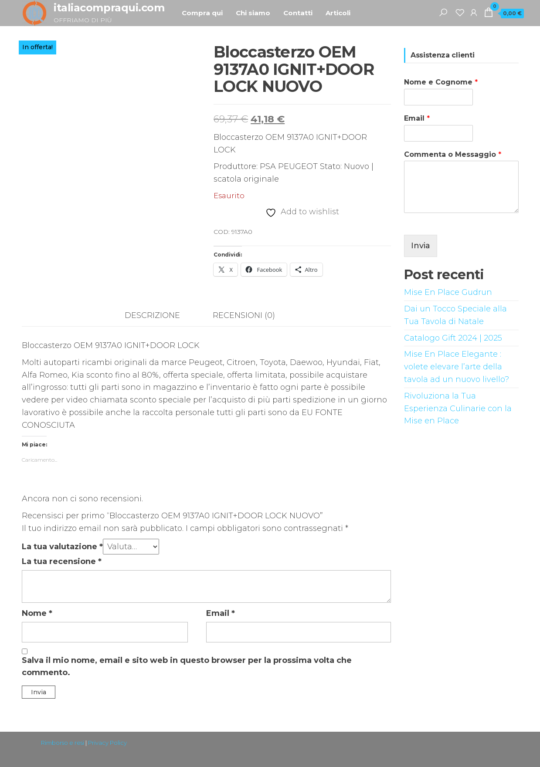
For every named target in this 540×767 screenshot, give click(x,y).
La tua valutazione (62, 546)
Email (220, 613)
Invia (420, 245)
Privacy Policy (107, 742)
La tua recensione (62, 561)
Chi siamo (253, 13)
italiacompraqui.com (109, 7)
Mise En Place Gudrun (448, 292)
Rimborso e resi (62, 742)
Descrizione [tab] (152, 315)
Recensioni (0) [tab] (244, 315)
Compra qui (202, 13)
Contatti (297, 13)
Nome (37, 613)
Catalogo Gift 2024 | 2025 (453, 338)
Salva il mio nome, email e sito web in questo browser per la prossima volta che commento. (187, 666)
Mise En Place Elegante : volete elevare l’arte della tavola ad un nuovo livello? (456, 366)
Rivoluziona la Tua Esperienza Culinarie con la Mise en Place (458, 408)
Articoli (338, 13)
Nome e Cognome (441, 82)
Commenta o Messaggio (452, 154)
